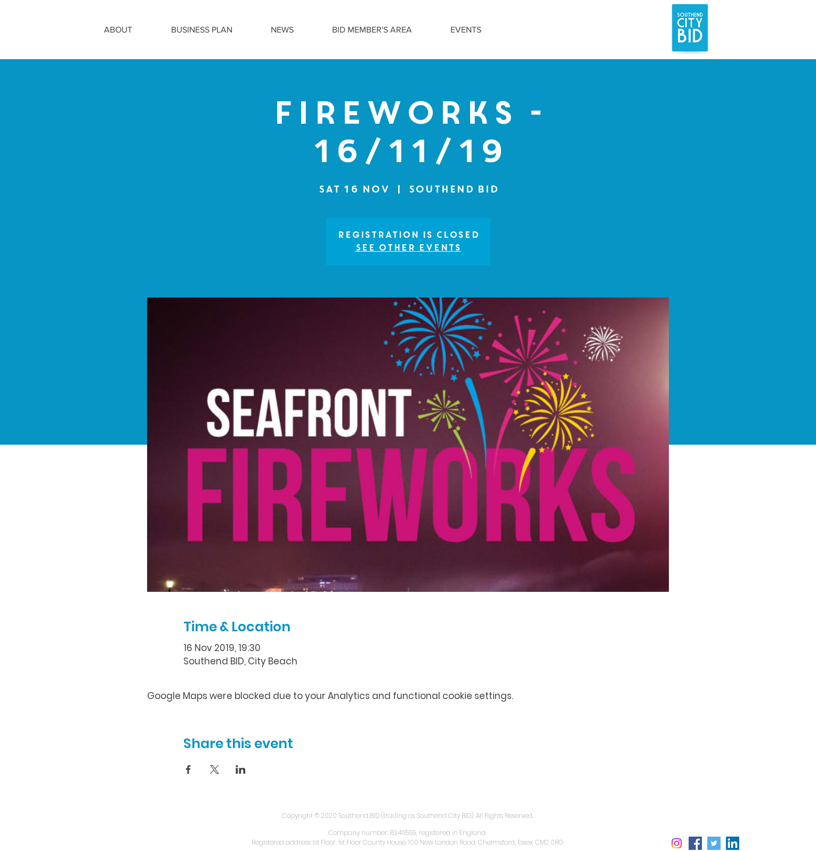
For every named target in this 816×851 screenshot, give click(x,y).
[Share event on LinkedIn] (241, 769)
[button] (118, 30)
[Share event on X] (214, 769)
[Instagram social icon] (676, 843)
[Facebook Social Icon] (695, 843)
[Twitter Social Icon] (714, 843)
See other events (408, 248)
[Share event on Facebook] (188, 769)
